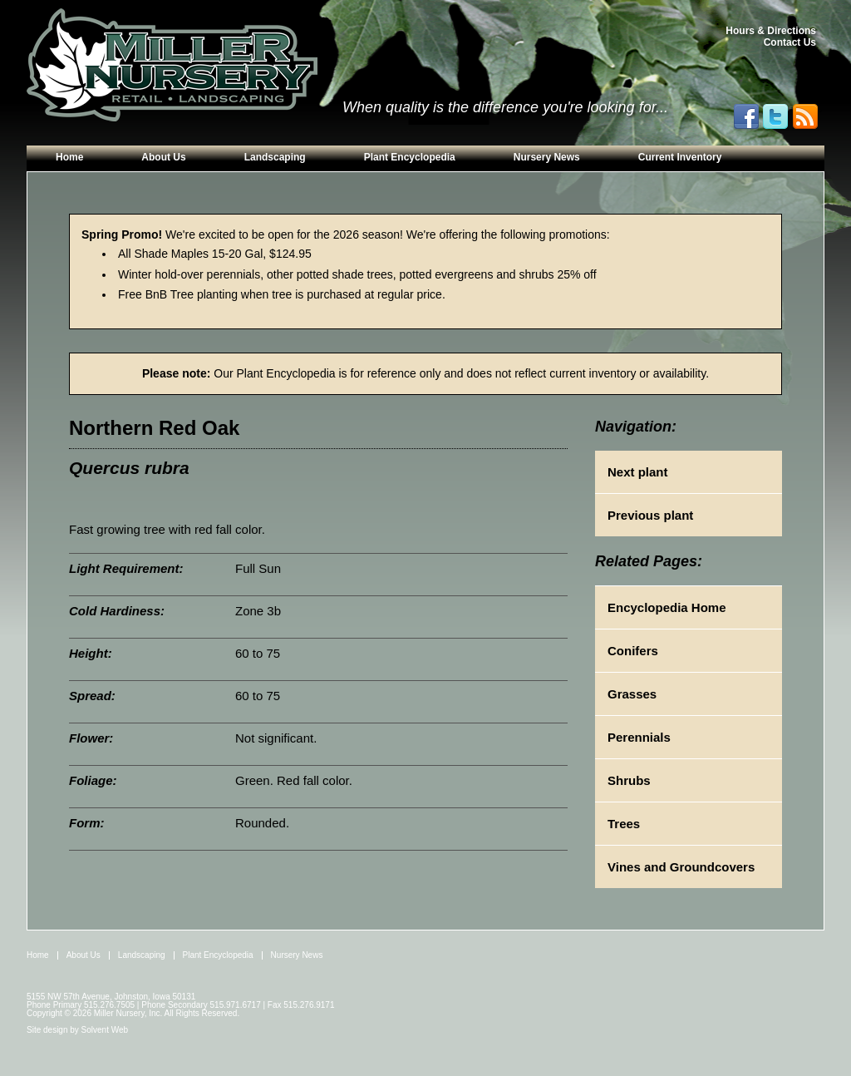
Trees (624, 824)
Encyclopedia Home (667, 607)
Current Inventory (680, 157)
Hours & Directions (771, 31)
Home (69, 157)
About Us (163, 157)
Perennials (639, 737)
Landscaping (275, 157)
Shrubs (629, 780)
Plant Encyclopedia (409, 157)
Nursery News (547, 157)
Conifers (633, 651)
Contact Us (790, 42)
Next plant (638, 472)
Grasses (632, 694)
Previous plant (650, 515)
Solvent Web (105, 1029)
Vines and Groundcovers (681, 867)
